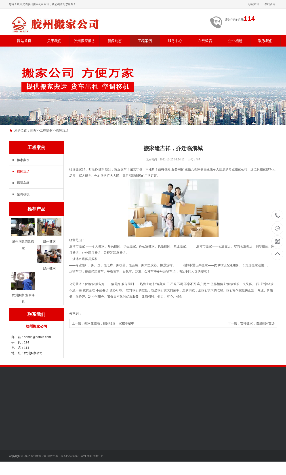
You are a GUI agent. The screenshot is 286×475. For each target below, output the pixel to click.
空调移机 (23, 194)
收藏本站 (253, 4)
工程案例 (145, 41)
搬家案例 (23, 160)
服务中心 (175, 41)
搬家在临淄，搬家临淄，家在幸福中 (109, 323)
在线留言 (270, 4)
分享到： (75, 313)
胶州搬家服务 (84, 41)
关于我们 (54, 41)
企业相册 (235, 41)
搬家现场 (62, 130)
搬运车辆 (23, 183)
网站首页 (24, 41)
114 (278, 215)
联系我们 (265, 41)
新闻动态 (114, 41)
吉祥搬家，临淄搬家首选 (257, 323)
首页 (33, 130)
